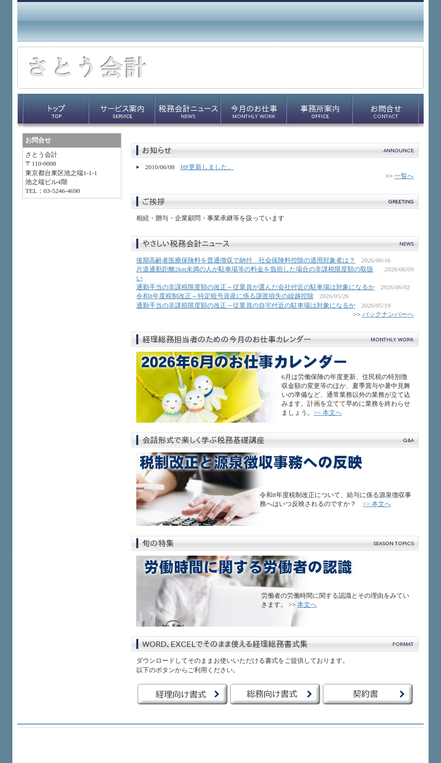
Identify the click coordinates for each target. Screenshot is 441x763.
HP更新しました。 (207, 167)
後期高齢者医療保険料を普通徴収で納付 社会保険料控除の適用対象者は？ (245, 260)
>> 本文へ (328, 412)
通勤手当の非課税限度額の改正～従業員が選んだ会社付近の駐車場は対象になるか (255, 287)
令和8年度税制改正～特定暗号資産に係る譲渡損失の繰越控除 (225, 296)
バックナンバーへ (388, 314)
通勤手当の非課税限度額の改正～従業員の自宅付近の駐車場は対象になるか (245, 305)
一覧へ (404, 176)
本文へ (307, 604)
